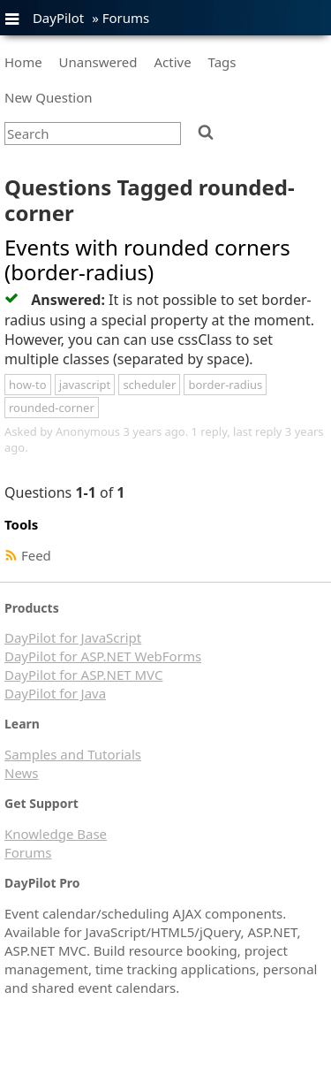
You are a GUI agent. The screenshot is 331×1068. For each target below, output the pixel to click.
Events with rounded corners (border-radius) (147, 260)
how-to (28, 385)
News (21, 773)
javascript (84, 385)
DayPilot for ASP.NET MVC (83, 674)
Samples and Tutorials (72, 754)
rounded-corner (51, 408)
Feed (36, 555)
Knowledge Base (55, 834)
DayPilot (58, 18)
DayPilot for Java (55, 693)
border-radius (225, 385)
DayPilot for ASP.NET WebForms (102, 656)
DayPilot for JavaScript (72, 637)
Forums (126, 18)
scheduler (149, 385)
